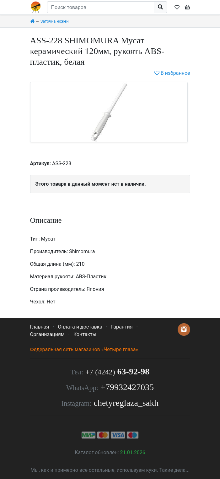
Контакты (84, 334)
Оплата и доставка (80, 327)
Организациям (47, 334)
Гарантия (122, 327)
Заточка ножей (54, 21)
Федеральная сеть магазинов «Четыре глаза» (84, 349)
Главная (39, 327)
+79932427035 (127, 387)
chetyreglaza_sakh (126, 403)
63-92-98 (117, 371)
